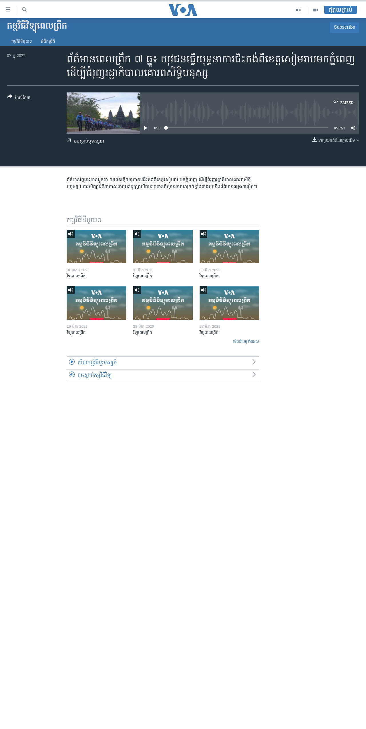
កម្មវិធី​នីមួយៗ (21, 42)
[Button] (18, 98)
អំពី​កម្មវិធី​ (48, 42)
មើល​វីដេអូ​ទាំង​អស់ (246, 341)
